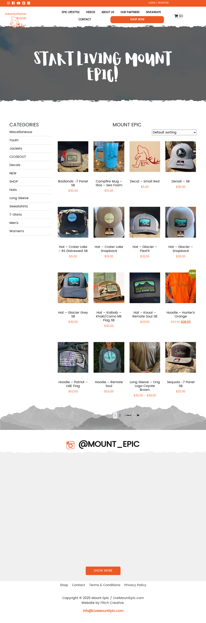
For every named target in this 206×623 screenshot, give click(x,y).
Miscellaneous (20, 132)
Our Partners (130, 12)
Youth (14, 140)
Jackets (15, 148)
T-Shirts (15, 214)
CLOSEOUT (17, 156)
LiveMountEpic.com (128, 598)
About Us (107, 12)
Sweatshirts (18, 206)
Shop (64, 585)
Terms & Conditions (104, 585)
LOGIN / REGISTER (158, 3)
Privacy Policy (135, 585)
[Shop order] (174, 132)
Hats (13, 189)
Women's (16, 231)
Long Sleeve (19, 198)
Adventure (10, 14)
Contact (84, 20)
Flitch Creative (112, 602)
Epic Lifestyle (71, 12)
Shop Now (137, 20)
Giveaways (153, 12)
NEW (12, 173)
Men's (13, 222)
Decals (14, 165)
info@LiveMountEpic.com (103, 610)
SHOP (13, 181)
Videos (90, 12)
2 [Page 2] (120, 415)
